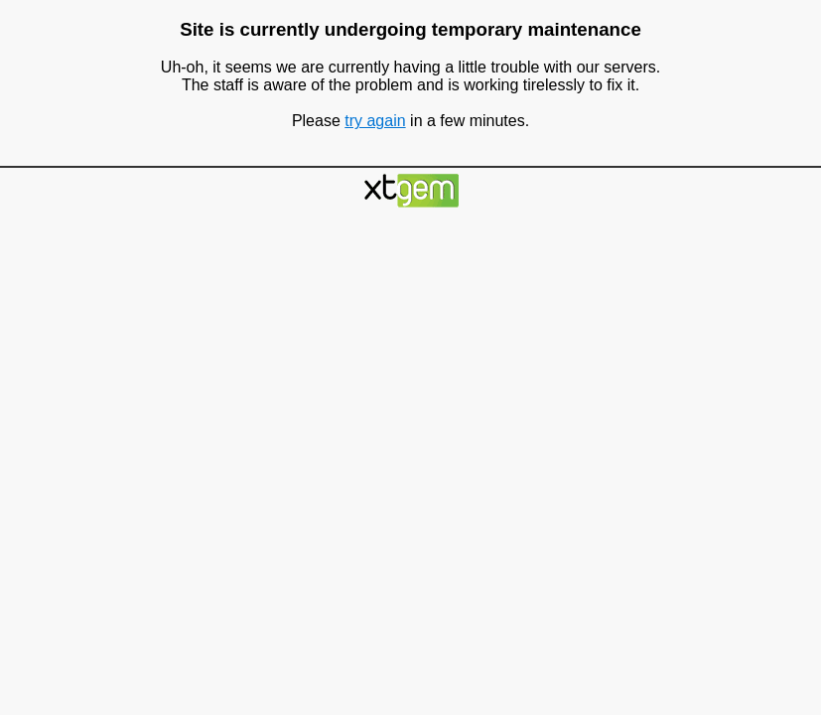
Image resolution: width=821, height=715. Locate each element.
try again (374, 120)
